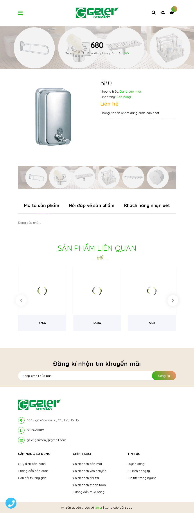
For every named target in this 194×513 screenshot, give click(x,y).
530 (152, 323)
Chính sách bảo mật (87, 464)
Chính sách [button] (82, 454)
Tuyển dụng (136, 464)
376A (42, 323)
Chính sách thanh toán (89, 485)
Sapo (129, 507)
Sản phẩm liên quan (97, 248)
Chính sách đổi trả (86, 478)
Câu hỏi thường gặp (32, 478)
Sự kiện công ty (139, 471)
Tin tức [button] (134, 454)
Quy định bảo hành (32, 464)
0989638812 (35, 430)
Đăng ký (164, 376)
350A (97, 323)
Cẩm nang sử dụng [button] (34, 454)
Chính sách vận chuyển (89, 471)
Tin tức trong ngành (142, 478)
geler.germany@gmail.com (46, 440)
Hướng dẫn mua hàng (88, 492)
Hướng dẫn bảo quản (33, 471)
